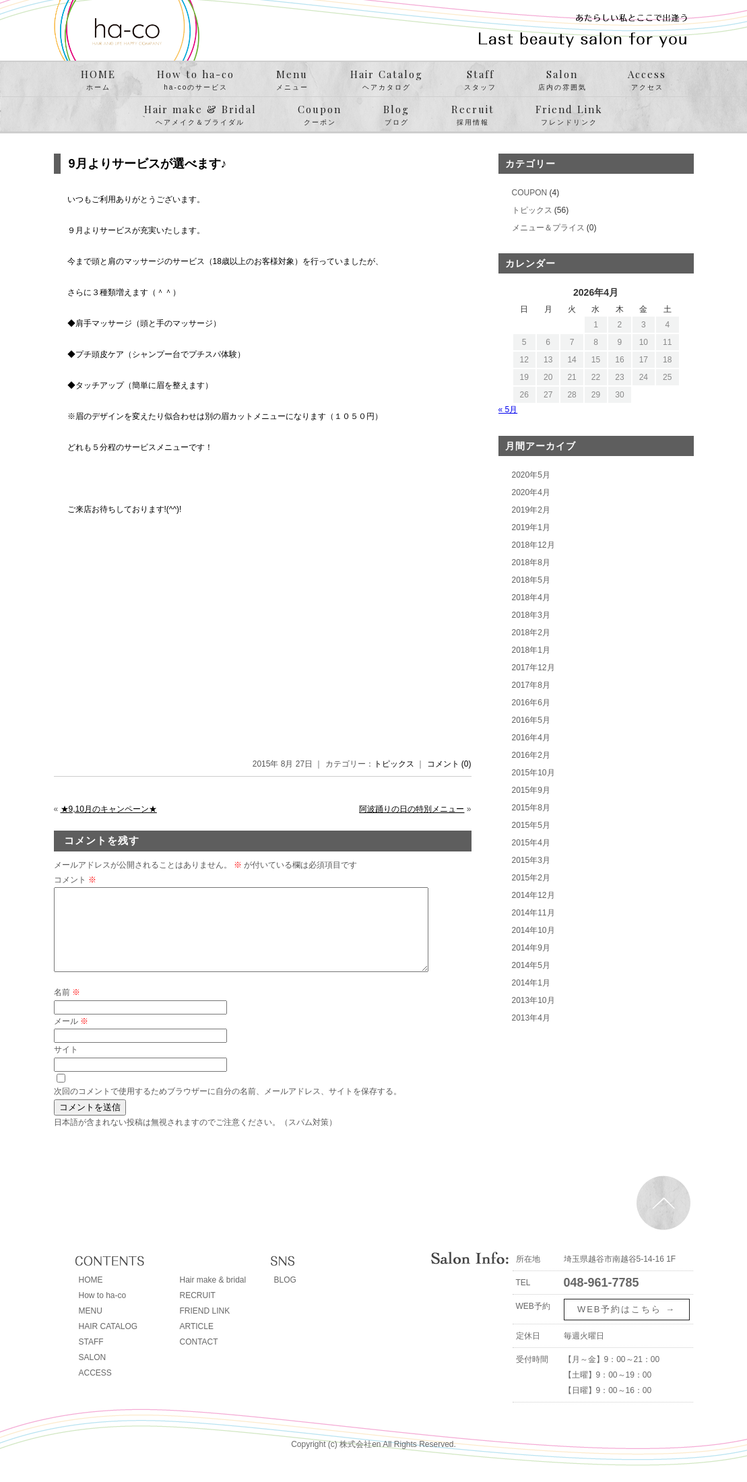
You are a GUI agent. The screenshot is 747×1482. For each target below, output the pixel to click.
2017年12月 (533, 667)
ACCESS (95, 1389)
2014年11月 (533, 912)
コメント (75, 879)
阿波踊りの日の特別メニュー (411, 809)
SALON (92, 1373)
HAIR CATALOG (108, 1342)
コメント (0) (449, 764)
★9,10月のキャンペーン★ (109, 809)
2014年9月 (531, 948)
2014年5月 (531, 965)
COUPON (530, 192)
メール (71, 1037)
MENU (90, 1327)
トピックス (394, 764)
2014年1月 (531, 983)
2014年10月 (533, 930)
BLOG (285, 1296)
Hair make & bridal (213, 1296)
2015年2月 (531, 877)
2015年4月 (531, 842)
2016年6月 (531, 702)
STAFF (91, 1358)
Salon (562, 80)
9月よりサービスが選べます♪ (148, 163)
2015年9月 (531, 790)
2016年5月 (531, 720)
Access (647, 80)
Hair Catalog (386, 80)
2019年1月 (531, 527)
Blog (396, 115)
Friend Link (569, 115)
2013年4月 (531, 1018)
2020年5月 (531, 475)
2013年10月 (533, 1000)
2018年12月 (533, 545)
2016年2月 (531, 755)
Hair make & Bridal (200, 115)
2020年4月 (531, 492)
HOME (98, 80)
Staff (480, 80)
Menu (292, 80)
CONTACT (199, 1358)
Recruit (472, 115)
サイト (66, 1065)
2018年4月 (531, 597)
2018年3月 (531, 615)
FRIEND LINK (205, 1327)
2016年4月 (531, 737)
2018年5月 (531, 580)
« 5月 (508, 409)
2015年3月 (531, 860)
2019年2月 (531, 510)
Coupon (320, 115)
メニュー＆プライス (548, 227)
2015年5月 (531, 825)
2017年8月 (531, 685)
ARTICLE (197, 1342)
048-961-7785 (601, 1299)
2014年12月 (533, 895)
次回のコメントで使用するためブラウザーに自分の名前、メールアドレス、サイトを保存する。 (227, 1107)
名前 (67, 1008)
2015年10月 (533, 772)
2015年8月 (531, 807)
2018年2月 (531, 632)
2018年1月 (531, 650)
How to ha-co (195, 80)
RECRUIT (198, 1311)
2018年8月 (531, 562)
